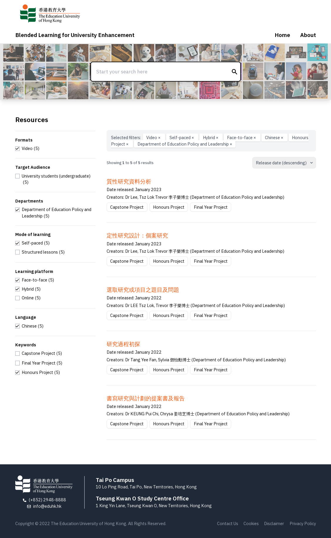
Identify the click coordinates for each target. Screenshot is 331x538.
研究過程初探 (123, 344)
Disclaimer (274, 523)
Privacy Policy (303, 523)
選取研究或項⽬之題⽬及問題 (143, 289)
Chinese (274, 137)
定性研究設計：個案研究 (137, 235)
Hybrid (211, 137)
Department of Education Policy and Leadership (184, 144)
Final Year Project (211, 207)
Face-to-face (242, 137)
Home (282, 34)
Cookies (251, 523)
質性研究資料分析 (129, 181)
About (308, 34)
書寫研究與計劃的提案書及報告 (146, 398)
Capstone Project (127, 207)
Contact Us (227, 523)
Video (154, 137)
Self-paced (182, 137)
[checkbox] (27, 148)
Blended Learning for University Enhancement (75, 34)
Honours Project (168, 207)
